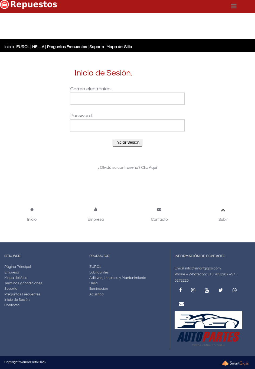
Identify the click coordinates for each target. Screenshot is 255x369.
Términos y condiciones (23, 283)
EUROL (95, 267)
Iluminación (98, 289)
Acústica (96, 294)
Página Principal (17, 267)
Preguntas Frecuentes (22, 294)
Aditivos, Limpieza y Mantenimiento (117, 278)
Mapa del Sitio (15, 278)
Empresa (11, 272)
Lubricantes (99, 272)
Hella (93, 283)
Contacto (11, 305)
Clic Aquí (149, 168)
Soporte (10, 289)
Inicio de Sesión (17, 300)
